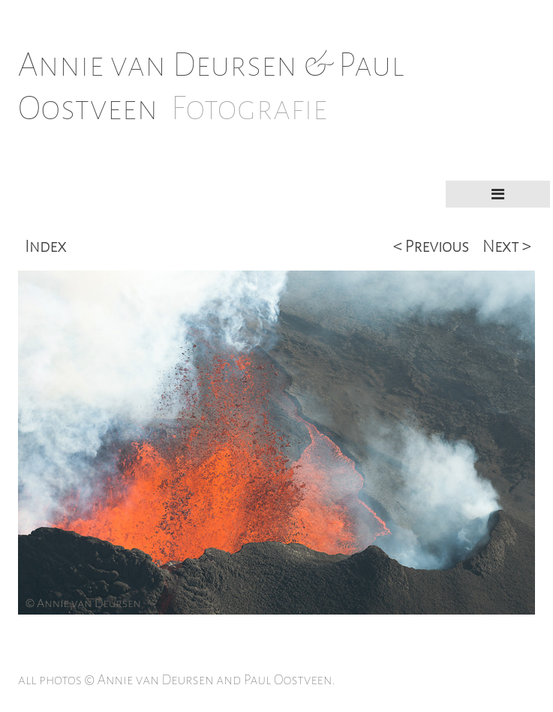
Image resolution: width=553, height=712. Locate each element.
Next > (506, 247)
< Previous (431, 247)
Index (45, 247)
